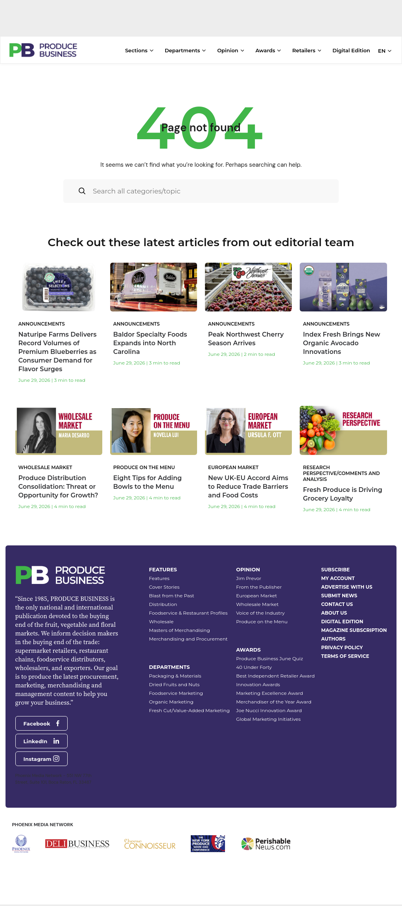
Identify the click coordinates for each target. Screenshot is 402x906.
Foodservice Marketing (176, 693)
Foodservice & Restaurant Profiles (188, 613)
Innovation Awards (258, 684)
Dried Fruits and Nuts (174, 684)
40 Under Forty (254, 667)
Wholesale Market (257, 604)
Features (159, 578)
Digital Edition (351, 50)
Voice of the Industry (260, 613)
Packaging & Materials (175, 676)
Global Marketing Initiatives (268, 719)
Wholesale (161, 621)
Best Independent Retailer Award (275, 676)
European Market (256, 595)
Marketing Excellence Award (269, 693)
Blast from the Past (171, 595)
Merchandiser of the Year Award (273, 702)
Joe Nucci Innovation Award (269, 710)
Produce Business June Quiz (269, 658)
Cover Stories (164, 587)
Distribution (163, 604)
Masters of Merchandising (179, 630)
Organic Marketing (171, 702)
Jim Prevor (248, 578)
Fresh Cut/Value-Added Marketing (189, 710)
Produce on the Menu (262, 621)
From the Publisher (259, 587)
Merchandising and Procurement (188, 639)
